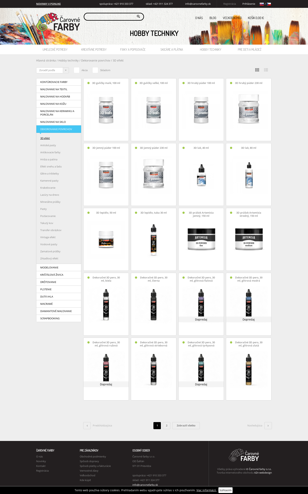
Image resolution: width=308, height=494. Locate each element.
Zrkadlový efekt (49, 258)
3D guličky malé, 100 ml (106, 83)
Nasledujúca (259, 425)
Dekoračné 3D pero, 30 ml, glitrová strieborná (153, 344)
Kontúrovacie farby (53, 82)
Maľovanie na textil (53, 89)
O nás (199, 18)
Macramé (46, 304)
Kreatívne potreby (94, 49)
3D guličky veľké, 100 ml (153, 83)
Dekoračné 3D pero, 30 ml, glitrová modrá (248, 279)
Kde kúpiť (85, 480)
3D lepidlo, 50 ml (106, 212)
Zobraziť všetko (186, 425)
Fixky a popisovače (133, 49)
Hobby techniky (210, 49)
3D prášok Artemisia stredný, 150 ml (248, 214)
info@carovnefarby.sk (198, 4)
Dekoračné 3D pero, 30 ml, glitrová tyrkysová (201, 344)
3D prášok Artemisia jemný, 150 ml (201, 214)
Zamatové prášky (50, 251)
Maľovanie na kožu (53, 104)
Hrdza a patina (48, 159)
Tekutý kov (46, 223)
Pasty (43, 209)
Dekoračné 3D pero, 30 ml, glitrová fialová (201, 279)
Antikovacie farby (50, 152)
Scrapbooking (50, 318)
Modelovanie (49, 267)
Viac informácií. (206, 490)
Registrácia (229, 4)
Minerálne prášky (50, 202)
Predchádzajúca (97, 425)
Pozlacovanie (48, 216)
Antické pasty (48, 145)
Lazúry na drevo (49, 194)
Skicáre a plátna (171, 49)
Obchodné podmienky (93, 456)
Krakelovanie (47, 187)
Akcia (81, 69)
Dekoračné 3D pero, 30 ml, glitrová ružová (106, 344)
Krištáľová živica (51, 274)
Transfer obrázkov (50, 230)
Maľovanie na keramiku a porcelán (57, 112)
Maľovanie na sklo (53, 122)
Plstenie (45, 289)
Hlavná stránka (46, 60)
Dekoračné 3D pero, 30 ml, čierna (153, 279)
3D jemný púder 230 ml (154, 148)
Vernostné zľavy (89, 470)
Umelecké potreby (55, 49)
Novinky (41, 461)
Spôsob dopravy (89, 461)
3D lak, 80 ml (248, 148)
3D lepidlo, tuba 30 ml (153, 212)
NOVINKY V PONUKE (48, 4)
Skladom (101, 69)
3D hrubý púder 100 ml (201, 83)
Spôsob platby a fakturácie (95, 466)
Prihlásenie (248, 4)
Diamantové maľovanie (56, 311)
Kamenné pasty (49, 180)
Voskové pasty (48, 244)
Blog (213, 18)
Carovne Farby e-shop (57, 16)
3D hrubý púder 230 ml (248, 83)
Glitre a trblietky (49, 173)
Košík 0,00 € (260, 17)
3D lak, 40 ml (201, 148)
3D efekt (118, 60)
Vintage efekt (48, 237)
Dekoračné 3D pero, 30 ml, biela (106, 279)
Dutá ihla (46, 296)
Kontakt (41, 466)
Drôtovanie (48, 282)
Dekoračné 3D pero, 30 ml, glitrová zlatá (248, 344)
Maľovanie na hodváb (55, 96)
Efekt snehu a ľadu (51, 166)
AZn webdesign (263, 472)
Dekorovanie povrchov (96, 60)
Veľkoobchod (232, 18)
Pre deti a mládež (249, 49)
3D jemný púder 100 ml (106, 148)
